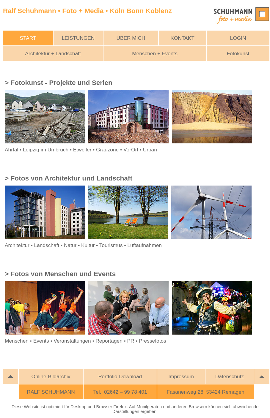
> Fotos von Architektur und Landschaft (68, 178)
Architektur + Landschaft (53, 53)
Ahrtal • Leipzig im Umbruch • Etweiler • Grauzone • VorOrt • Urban (81, 150)
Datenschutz (229, 376)
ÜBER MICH (130, 38)
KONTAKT (182, 38)
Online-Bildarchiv (51, 376)
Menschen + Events (155, 53)
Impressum (181, 376)
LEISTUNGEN (78, 38)
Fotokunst (238, 53)
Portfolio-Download (120, 376)
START (28, 38)
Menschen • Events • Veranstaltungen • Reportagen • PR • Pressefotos (85, 341)
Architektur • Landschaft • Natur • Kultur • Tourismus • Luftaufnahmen (83, 245)
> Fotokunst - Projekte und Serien (58, 82)
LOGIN (238, 38)
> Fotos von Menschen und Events (60, 274)
